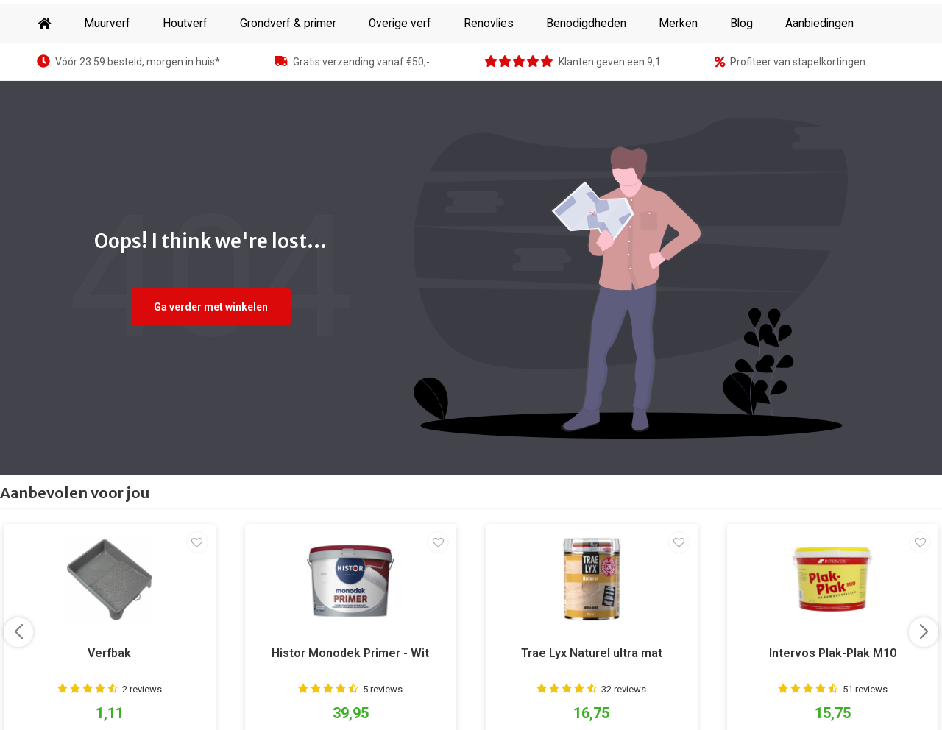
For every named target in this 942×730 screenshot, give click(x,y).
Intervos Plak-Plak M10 (832, 700)
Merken (678, 70)
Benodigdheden (586, 70)
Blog (741, 70)
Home (44, 71)
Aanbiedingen (819, 70)
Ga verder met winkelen (211, 354)
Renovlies (489, 70)
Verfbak (109, 700)
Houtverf (185, 70)
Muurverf (107, 70)
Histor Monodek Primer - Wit (350, 700)
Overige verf (400, 70)
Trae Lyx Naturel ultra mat (591, 700)
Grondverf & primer (288, 70)
